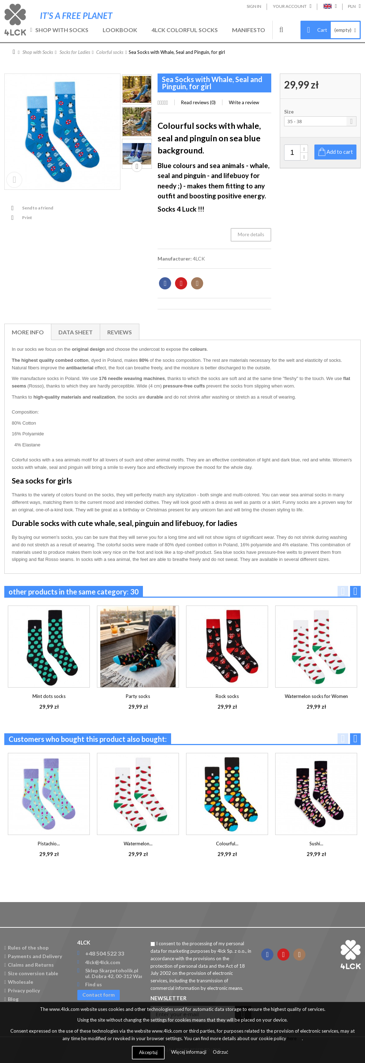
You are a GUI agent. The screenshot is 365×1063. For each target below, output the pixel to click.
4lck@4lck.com (102, 962)
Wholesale (18, 982)
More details (251, 234)
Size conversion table (31, 973)
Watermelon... (138, 843)
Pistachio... (49, 843)
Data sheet (75, 332)
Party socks (138, 696)
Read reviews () (198, 102)
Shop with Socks (61, 29)
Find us (93, 984)
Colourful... (227, 843)
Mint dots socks (49, 696)
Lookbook (120, 29)
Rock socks (227, 696)
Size (289, 111)
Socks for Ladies (75, 52)
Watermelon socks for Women (316, 696)
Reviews (119, 332)
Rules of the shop (26, 948)
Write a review (244, 102)
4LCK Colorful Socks (184, 29)
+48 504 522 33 (104, 953)
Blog (11, 999)
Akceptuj (148, 1052)
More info (28, 332)
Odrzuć (220, 1052)
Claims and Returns (29, 965)
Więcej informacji (189, 1052)
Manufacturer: (175, 258)
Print (27, 217)
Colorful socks (109, 52)
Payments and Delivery (33, 956)
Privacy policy (22, 990)
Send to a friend (37, 208)
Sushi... (316, 843)
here (292, 1038)
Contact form (98, 995)
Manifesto (248, 29)
